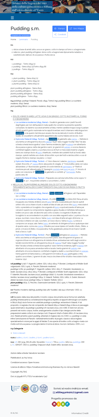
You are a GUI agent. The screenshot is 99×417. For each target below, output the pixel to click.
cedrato (67, 147)
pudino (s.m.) (48, 338)
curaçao (84, 251)
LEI (15, 342)
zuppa (35, 164)
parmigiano (67, 167)
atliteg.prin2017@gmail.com (72, 392)
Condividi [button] (60, 34)
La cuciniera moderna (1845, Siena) (32, 122)
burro (39, 153)
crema (74, 139)
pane (49, 202)
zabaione (74, 235)
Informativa (76, 413)
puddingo (77, 342)
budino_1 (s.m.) (22, 338)
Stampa (59, 28)
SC (13, 345)
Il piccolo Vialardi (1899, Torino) (30, 139)
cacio (72, 169)
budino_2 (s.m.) (36, 338)
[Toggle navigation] (12, 17)
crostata (56, 169)
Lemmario (23, 39)
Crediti (85, 413)
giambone (71, 161)
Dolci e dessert (19, 333)
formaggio (70, 172)
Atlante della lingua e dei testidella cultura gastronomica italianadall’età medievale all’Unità (32, 6)
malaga (48, 142)
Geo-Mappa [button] (77, 28)
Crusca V (49, 342)
